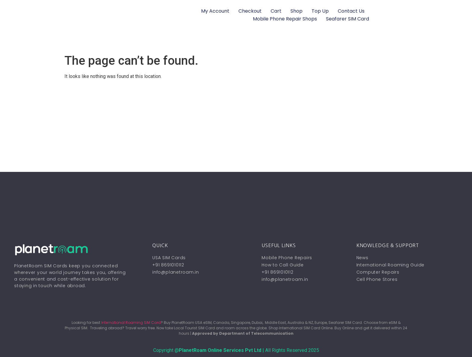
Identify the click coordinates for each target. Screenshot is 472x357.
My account (215, 11)
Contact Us (351, 11)
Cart (276, 11)
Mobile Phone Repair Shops (285, 18)
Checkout (250, 11)
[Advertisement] (236, 127)
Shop (296, 11)
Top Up (320, 11)
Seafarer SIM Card (347, 18)
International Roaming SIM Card (131, 322)
